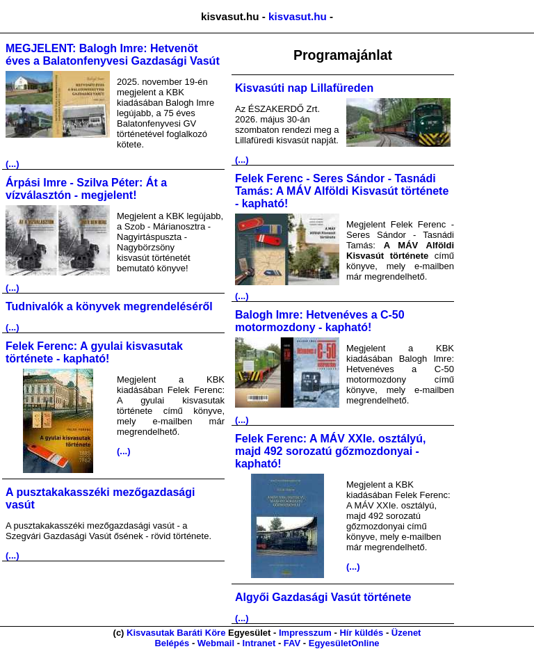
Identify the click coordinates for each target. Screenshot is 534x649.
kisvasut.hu (297, 16)
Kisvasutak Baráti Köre (176, 632)
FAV (292, 643)
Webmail (215, 643)
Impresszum (305, 632)
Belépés (171, 643)
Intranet (259, 643)
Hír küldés (361, 632)
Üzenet (406, 632)
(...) (12, 164)
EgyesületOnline (344, 643)
